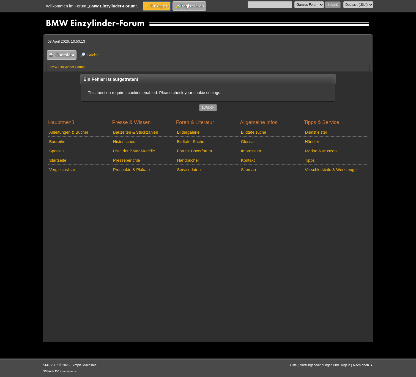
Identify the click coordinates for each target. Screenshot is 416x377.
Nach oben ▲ (363, 365)
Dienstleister (316, 132)
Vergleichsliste (62, 169)
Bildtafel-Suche (190, 141)
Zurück (208, 107)
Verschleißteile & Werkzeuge (331, 169)
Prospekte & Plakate (131, 169)
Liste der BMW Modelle (134, 151)
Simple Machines (84, 365)
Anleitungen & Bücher (68, 132)
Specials (57, 151)
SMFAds (48, 371)
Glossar (248, 141)
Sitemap (248, 169)
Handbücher (188, 160)
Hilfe (293, 365)
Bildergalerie (188, 132)
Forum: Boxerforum (194, 151)
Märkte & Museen (320, 151)
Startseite (57, 160)
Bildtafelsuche (253, 132)
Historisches (124, 141)
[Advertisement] (208, 257)
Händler (312, 141)
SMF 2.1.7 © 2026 (56, 365)
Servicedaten (189, 169)
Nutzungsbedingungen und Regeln (325, 365)
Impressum (251, 151)
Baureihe (57, 141)
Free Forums (68, 371)
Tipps (309, 160)
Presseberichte (126, 160)
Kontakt (248, 160)
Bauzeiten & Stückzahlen (135, 132)
